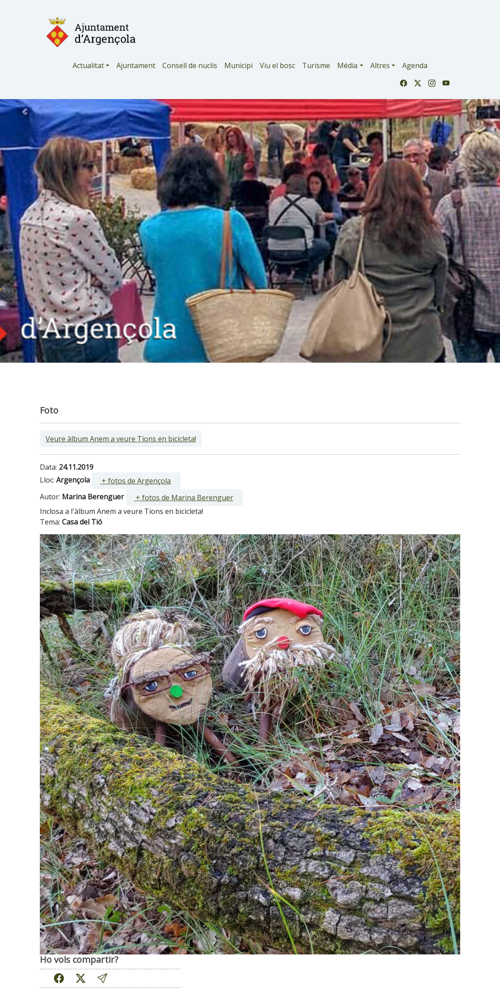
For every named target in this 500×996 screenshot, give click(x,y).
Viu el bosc (277, 65)
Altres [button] (380, 65)
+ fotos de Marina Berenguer (183, 497)
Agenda (414, 65)
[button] (102, 978)
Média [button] (347, 65)
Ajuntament (135, 65)
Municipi (238, 65)
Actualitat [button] (88, 65)
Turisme (316, 65)
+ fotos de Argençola (135, 481)
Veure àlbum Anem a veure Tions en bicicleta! (121, 439)
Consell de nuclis (189, 65)
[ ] (136, 481)
